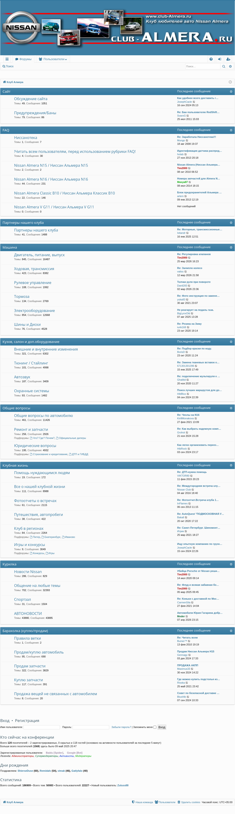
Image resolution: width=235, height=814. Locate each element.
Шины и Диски (27, 324)
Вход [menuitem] (220, 60)
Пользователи (53, 59)
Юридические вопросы (35, 445)
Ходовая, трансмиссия (34, 268)
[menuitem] (211, 59)
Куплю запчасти (28, 679)
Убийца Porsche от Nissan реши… (198, 571)
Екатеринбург (51, 537)
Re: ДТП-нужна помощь (192, 472)
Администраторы (23, 756)
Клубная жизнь (15, 465)
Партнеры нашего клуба (23, 222)
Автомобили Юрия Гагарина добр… (200, 612)
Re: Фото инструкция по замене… (198, 295)
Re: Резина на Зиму (189, 323)
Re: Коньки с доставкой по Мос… (198, 598)
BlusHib (181, 696)
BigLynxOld (183, 313)
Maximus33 (183, 668)
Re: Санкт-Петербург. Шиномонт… (198, 527)
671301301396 (185, 365)
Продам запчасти (30, 666)
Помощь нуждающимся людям (42, 472)
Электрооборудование (34, 310)
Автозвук (22, 376)
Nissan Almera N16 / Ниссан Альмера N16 (51, 179)
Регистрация (41, 66)
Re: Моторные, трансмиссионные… (199, 229)
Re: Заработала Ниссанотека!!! (196, 137)
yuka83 (181, 299)
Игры (50, 553)
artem (180, 196)
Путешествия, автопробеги (38, 514)
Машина (10, 247)
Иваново (68, 537)
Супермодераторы (46, 756)
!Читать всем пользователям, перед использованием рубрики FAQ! (75, 151)
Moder (181, 616)
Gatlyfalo (76, 770)
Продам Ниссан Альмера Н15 (195, 651)
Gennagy (182, 655)
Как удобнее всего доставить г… (197, 98)
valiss (180, 271)
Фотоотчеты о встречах (35, 500)
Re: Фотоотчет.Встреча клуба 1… (198, 500)
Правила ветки (27, 638)
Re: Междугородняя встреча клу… (198, 485)
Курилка (9, 564)
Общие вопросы (16, 408)
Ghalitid (181, 379)
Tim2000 (182, 168)
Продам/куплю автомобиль (39, 652)
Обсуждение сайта (30, 98)
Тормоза (21, 296)
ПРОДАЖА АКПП (187, 665)
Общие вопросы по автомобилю (43, 415)
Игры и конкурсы (29, 544)
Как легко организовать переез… (198, 445)
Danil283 (182, 285)
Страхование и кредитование (49, 454)
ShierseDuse (25, 770)
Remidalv (45, 770)
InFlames (182, 503)
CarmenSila (183, 602)
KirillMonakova (185, 418)
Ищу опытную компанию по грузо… (199, 544)
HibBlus (181, 393)
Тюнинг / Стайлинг (31, 363)
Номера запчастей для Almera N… (198, 178)
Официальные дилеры (71, 438)
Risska (181, 682)
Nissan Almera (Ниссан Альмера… (198, 164)
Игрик (180, 531)
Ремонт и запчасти (31, 429)
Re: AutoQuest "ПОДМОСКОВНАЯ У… (200, 513)
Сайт (6, 91)
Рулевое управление (32, 282)
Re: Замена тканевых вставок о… (198, 362)
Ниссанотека (25, 137)
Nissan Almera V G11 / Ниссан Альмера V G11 (54, 207)
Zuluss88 (123, 785)
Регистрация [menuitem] (229, 60)
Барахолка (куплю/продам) (25, 630)
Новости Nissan (28, 571)
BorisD (181, 352)
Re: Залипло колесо (189, 268)
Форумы (25, 59)
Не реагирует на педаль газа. (195, 309)
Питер (35, 537)
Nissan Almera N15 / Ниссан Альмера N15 (51, 165)
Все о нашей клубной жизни (39, 486)
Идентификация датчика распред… (199, 150)
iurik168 (181, 327)
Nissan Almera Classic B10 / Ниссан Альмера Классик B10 (64, 193)
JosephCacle (184, 101)
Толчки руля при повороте (193, 282)
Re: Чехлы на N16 (188, 414)
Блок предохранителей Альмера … (199, 192)
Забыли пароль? (121, 727)
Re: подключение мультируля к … (198, 376)
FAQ (6, 130)
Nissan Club (184, 489)
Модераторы (83, 756)
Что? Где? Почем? (42, 438)
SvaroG (181, 115)
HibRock (182, 448)
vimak (61, 770)
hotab (180, 154)
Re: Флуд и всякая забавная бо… (198, 584)
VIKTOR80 (183, 475)
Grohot (181, 432)
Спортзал (22, 599)
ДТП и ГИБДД (78, 454)
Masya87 (182, 182)
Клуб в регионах (28, 528)
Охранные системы (31, 390)
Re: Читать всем (187, 637)
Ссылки (8, 60)
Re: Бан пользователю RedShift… (198, 112)
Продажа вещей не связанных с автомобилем (55, 693)
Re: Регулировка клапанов (194, 254)
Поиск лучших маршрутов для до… (199, 390)
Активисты (66, 756)
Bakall (180, 517)
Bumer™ (182, 641)
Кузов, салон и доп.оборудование (31, 341)
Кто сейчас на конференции (27, 737)
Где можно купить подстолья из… (198, 679)
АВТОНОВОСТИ (28, 613)
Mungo (181, 140)
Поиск (9, 66)
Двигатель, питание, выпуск (39, 254)
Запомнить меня (144, 727)
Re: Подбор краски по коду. (194, 348)
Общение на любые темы (37, 585)
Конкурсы (37, 553)
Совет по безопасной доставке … (198, 693)
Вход (23, 66)
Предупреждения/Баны (35, 112)
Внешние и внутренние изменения (46, 349)
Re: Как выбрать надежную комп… (199, 428)
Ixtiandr (181, 232)
